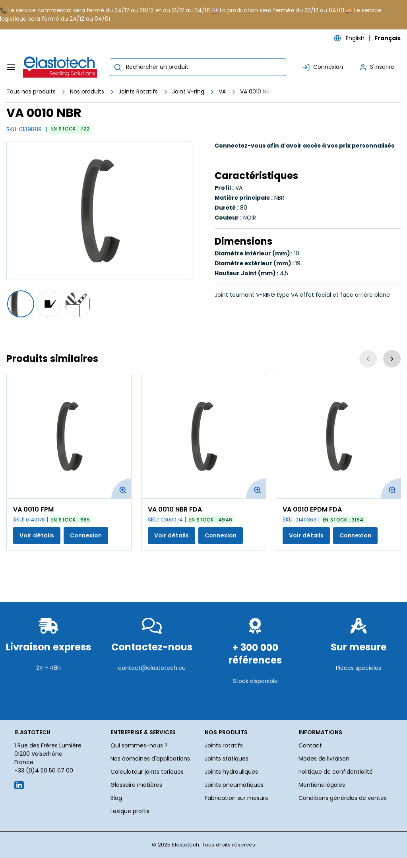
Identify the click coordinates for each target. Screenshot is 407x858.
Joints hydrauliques (231, 772)
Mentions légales (321, 785)
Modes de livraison (323, 759)
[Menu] (11, 67)
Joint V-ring (188, 91)
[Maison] (60, 67)
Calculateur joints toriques (147, 772)
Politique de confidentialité (335, 772)
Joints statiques (226, 759)
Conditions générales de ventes (342, 798)
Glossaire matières (136, 785)
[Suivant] (392, 359)
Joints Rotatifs (138, 91)
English (355, 38)
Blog (116, 798)
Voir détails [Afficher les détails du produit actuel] (36, 535)
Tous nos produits (31, 91)
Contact (310, 745)
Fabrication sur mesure (237, 798)
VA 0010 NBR (256, 91)
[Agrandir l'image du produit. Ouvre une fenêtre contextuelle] (121, 488)
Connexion (86, 535)
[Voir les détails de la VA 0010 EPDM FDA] (338, 436)
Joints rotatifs (224, 745)
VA (222, 91)
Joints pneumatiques (234, 785)
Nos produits (87, 91)
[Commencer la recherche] (118, 67)
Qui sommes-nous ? (139, 745)
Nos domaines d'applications (150, 759)
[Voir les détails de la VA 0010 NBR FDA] (203, 436)
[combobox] (198, 67)
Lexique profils (129, 811)
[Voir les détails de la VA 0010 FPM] (69, 436)
